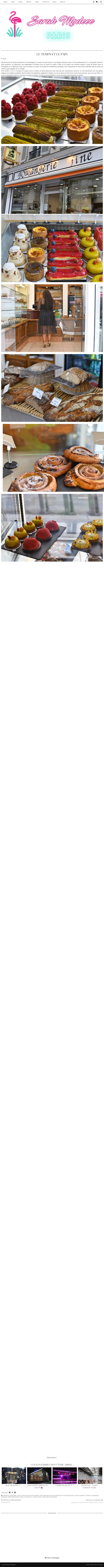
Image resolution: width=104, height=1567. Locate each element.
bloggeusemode (34, 1495)
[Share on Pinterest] (15, 1492)
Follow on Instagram (52, 1558)
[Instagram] (93, 2)
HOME (5, 2)
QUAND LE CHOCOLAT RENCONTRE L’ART (87, 1501)
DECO (54, 2)
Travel (28, 2)
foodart (82, 1495)
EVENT (20, 2)
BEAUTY (62, 2)
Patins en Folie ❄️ (64, 1485)
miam (39, 1497)
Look (13, 2)
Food (37, 2)
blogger (24, 1495)
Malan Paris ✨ (13, 1485)
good (21, 1497)
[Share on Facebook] (9, 1492)
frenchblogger (13, 1497)
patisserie (53, 1497)
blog (19, 1495)
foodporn (95, 1495)
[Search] (101, 2)
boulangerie (44, 1495)
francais (4, 1497)
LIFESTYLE (45, 2)
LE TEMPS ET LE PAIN (52, 54)
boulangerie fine (56, 1495)
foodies (88, 1495)
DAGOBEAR (11, 1501)
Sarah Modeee (11, 1564)
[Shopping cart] (97, 2)
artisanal (13, 1495)
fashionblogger (68, 1495)
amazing (6, 1495)
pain (43, 1497)
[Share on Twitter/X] (12, 1492)
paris (47, 1497)
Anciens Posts (56, 50)
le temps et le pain (30, 1497)
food (76, 1495)
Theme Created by (94, 1564)
